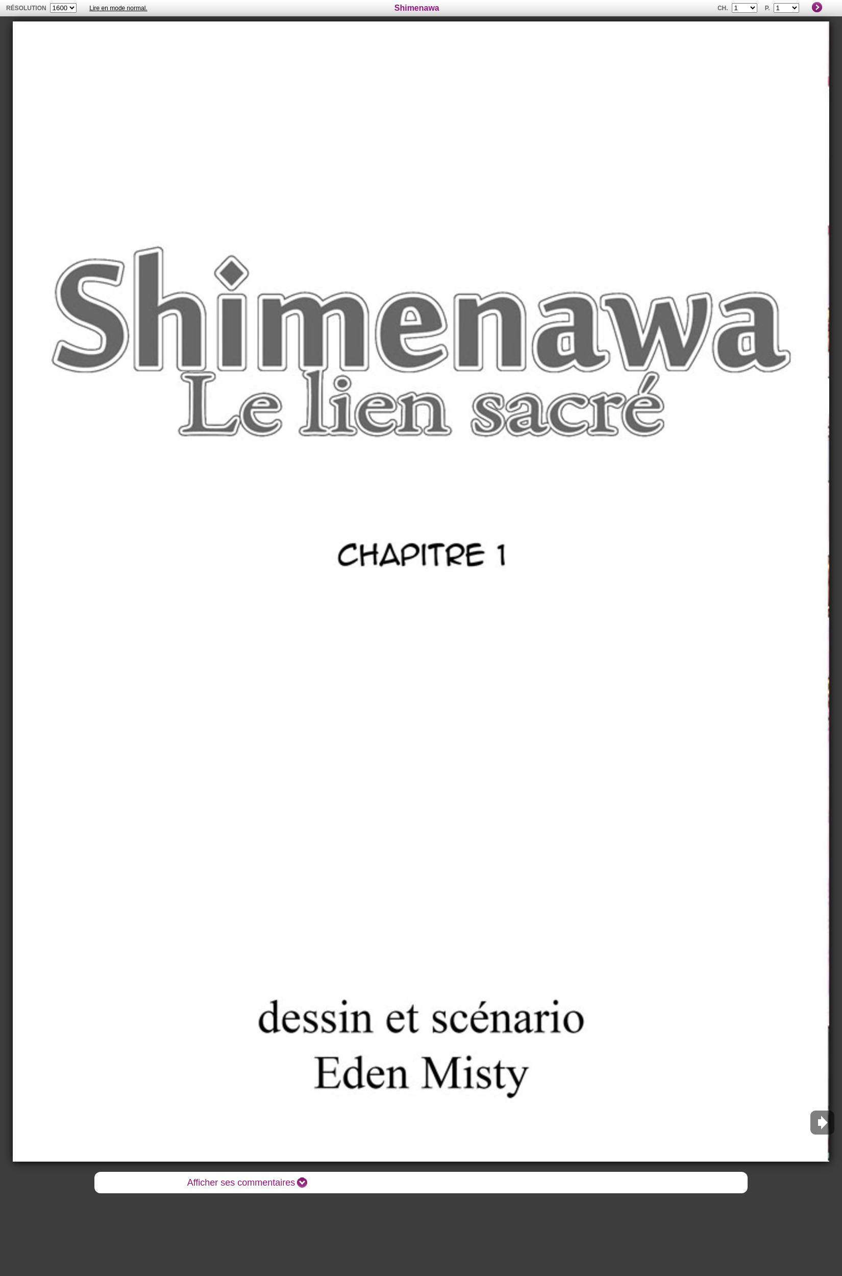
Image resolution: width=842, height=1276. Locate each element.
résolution (26, 8)
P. (767, 8)
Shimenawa (416, 8)
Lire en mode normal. (118, 8)
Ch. (722, 8)
